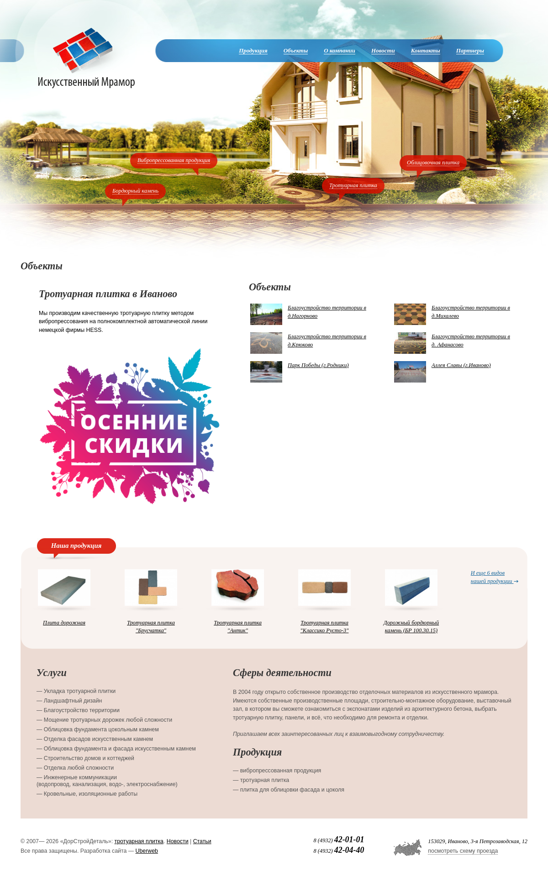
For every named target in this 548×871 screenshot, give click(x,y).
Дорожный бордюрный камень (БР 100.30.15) (411, 626)
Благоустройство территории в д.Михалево (471, 312)
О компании (339, 50)
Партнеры (470, 50)
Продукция (253, 50)
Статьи (202, 841)
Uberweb (147, 851)
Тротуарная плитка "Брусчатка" (151, 626)
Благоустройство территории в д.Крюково (327, 340)
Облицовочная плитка (433, 162)
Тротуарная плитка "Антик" (238, 626)
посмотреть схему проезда (463, 851)
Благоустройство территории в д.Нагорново (327, 312)
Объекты (296, 50)
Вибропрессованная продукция (173, 160)
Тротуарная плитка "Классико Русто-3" (324, 626)
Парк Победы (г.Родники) (318, 365)
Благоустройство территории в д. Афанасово (471, 340)
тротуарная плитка (139, 841)
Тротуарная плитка (353, 185)
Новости (383, 50)
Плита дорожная (64, 622)
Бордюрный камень (135, 191)
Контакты (425, 50)
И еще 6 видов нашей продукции (494, 577)
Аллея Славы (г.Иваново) (461, 365)
